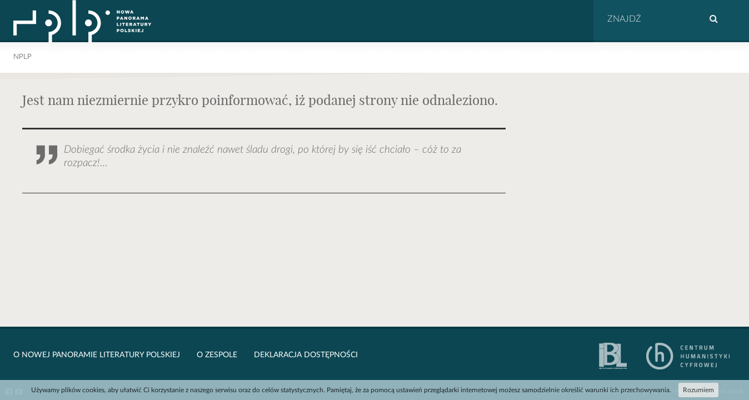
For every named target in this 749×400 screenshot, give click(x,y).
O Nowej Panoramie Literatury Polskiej (96, 355)
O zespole (217, 355)
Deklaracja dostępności (306, 355)
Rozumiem (698, 390)
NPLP (22, 57)
